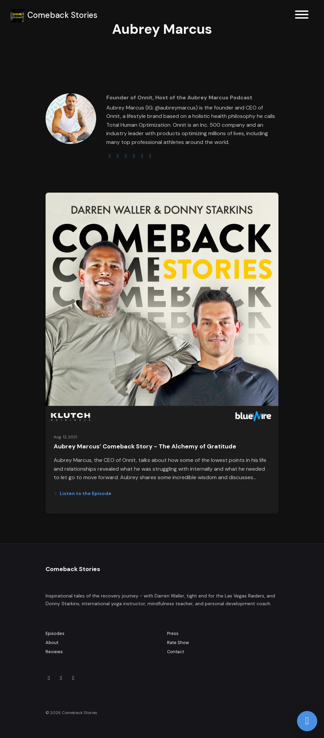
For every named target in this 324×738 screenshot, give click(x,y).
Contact (175, 652)
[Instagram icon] (61, 678)
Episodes (55, 633)
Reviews (54, 652)
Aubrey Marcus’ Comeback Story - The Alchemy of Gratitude (145, 446)
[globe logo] (109, 155)
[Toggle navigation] (302, 15)
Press (173, 633)
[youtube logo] (134, 155)
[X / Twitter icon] (49, 678)
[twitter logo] (117, 155)
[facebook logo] (142, 155)
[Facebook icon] (73, 678)
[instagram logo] (126, 155)
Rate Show (178, 642)
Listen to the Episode (82, 493)
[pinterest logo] (150, 155)
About (52, 642)
